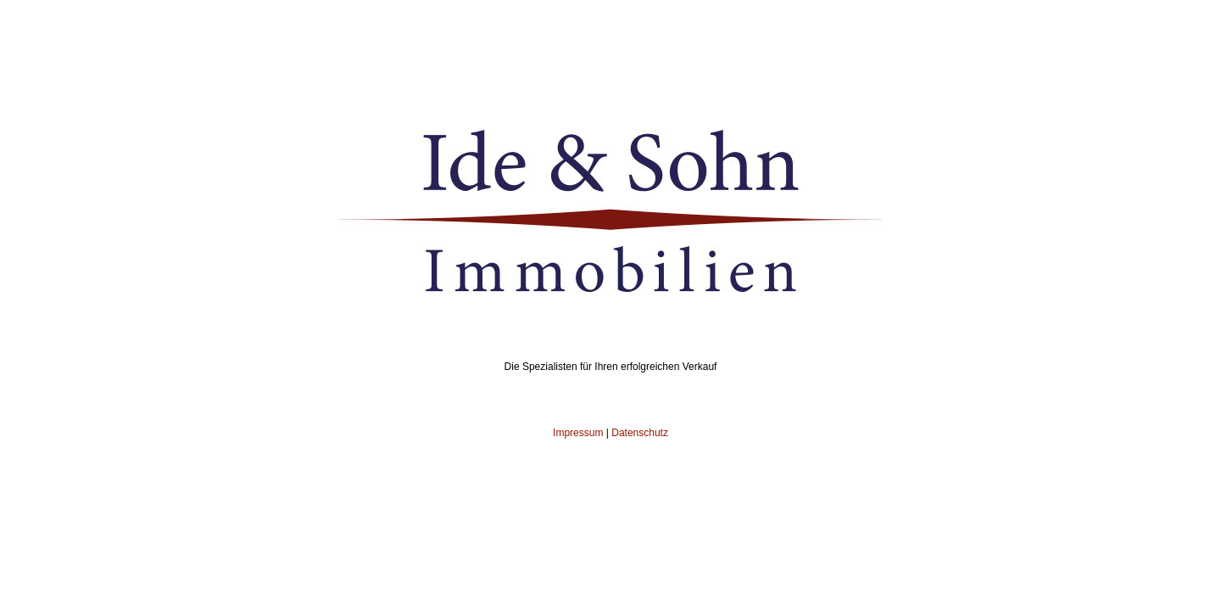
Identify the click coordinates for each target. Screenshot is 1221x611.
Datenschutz (639, 433)
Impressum (578, 433)
